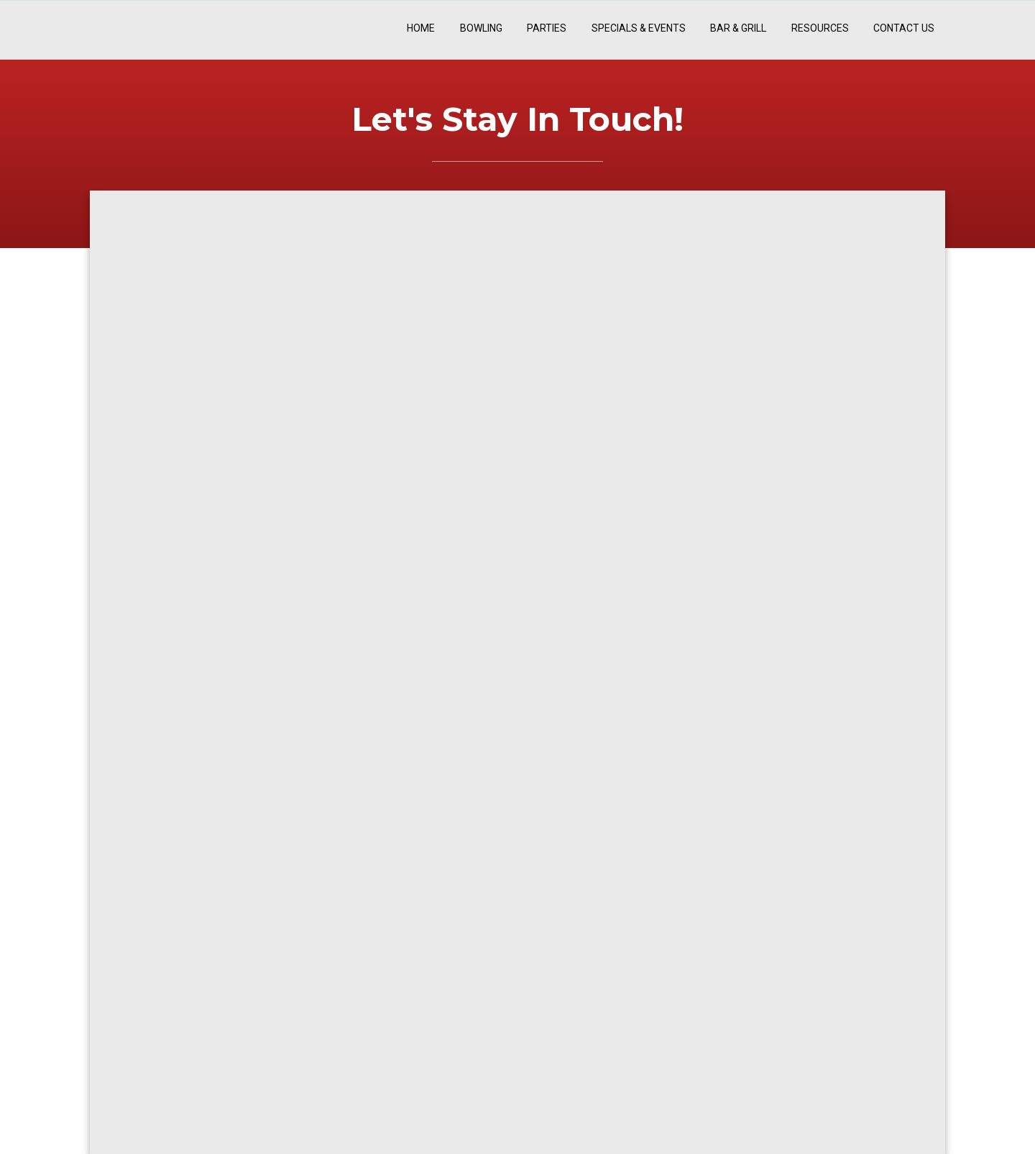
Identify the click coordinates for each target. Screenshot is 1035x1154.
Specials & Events (639, 28)
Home (421, 28)
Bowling (481, 28)
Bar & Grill (738, 28)
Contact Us (903, 28)
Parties (546, 28)
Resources (820, 28)
